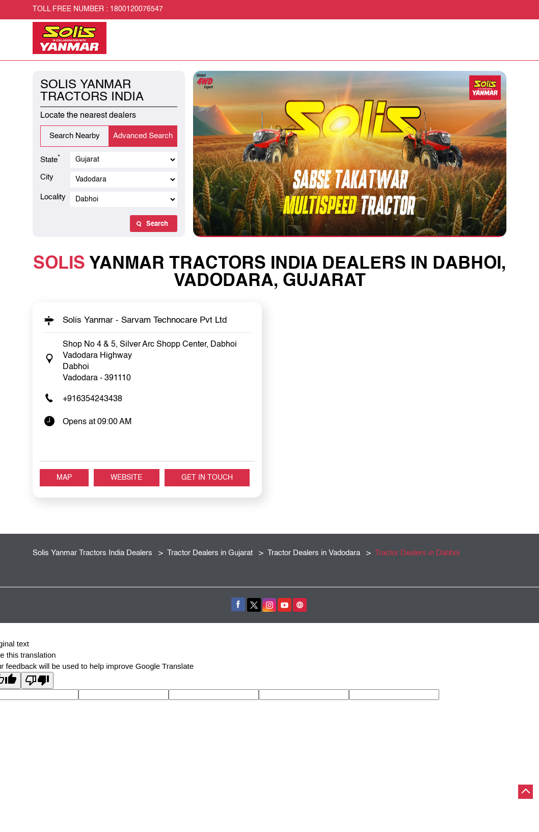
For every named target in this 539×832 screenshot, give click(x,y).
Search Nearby (74, 136)
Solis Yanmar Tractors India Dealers (93, 553)
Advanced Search (143, 136)
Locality (53, 197)
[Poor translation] (37, 680)
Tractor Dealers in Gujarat (210, 553)
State (50, 159)
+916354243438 (92, 399)
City (46, 177)
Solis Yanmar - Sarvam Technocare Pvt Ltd (145, 320)
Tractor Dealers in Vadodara (313, 553)
